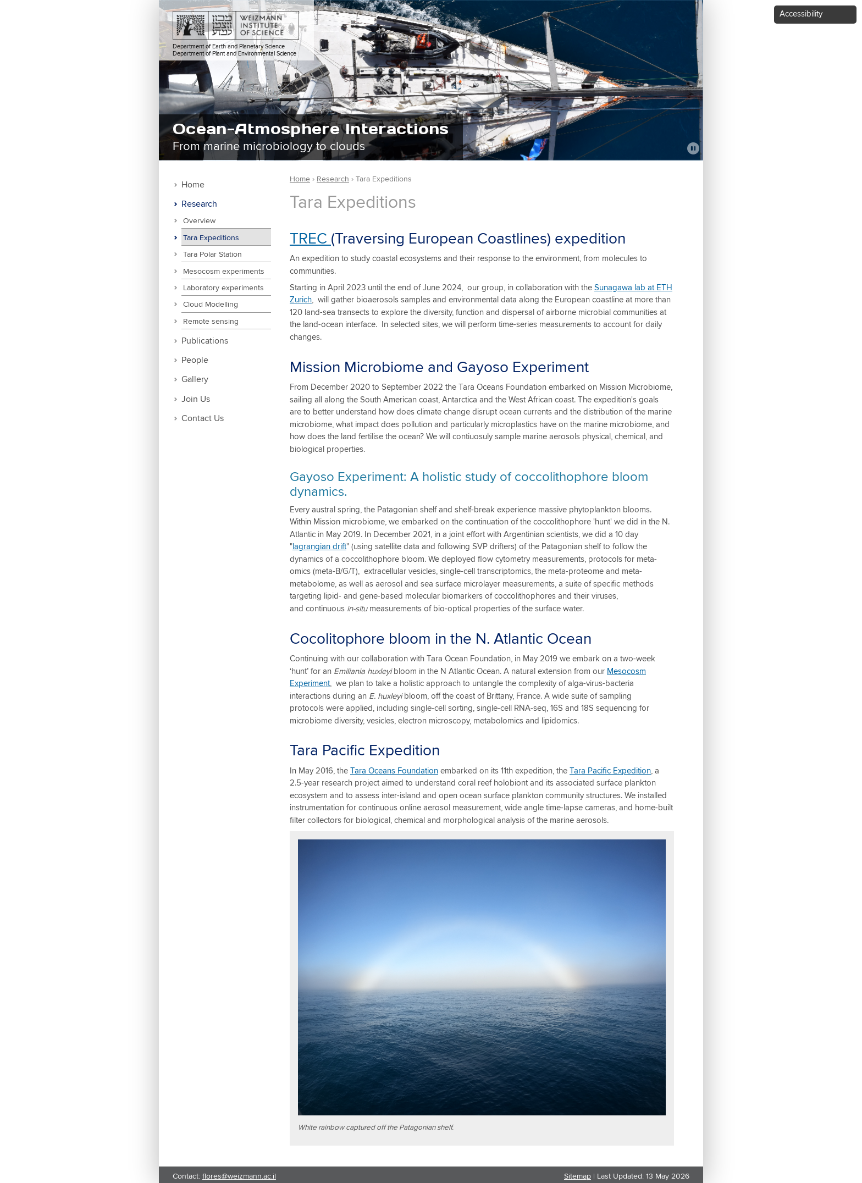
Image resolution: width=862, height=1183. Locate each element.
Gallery (194, 379)
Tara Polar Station (212, 254)
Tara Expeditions (211, 238)
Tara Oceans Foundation (394, 771)
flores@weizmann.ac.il (239, 1176)
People (194, 360)
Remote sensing (211, 322)
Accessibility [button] (801, 14)
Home (193, 185)
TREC (310, 239)
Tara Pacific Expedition (610, 771)
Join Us (195, 399)
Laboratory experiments (223, 288)
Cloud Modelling (210, 304)
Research (199, 204)
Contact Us (202, 418)
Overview (199, 221)
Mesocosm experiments (223, 272)
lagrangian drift (319, 546)
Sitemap (577, 1176)
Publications (204, 341)
